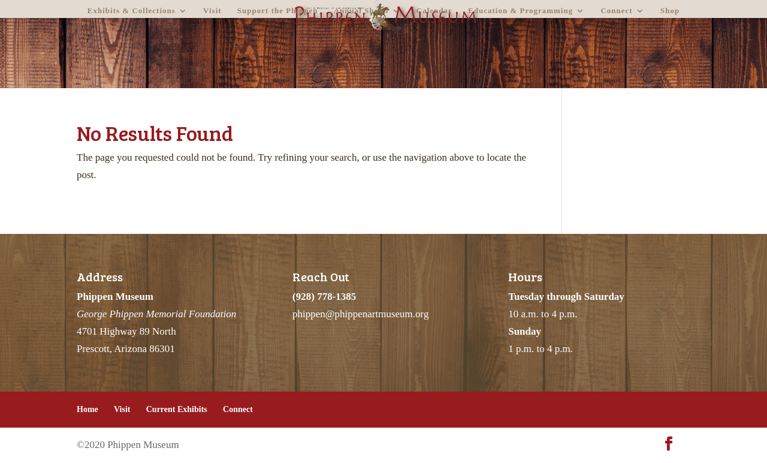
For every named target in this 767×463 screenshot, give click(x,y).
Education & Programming (520, 11)
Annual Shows (361, 11)
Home (87, 409)
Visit (212, 11)
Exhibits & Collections (131, 11)
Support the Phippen (277, 11)
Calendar (434, 11)
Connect (616, 11)
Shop (670, 11)
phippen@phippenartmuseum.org (360, 314)
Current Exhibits (176, 409)
